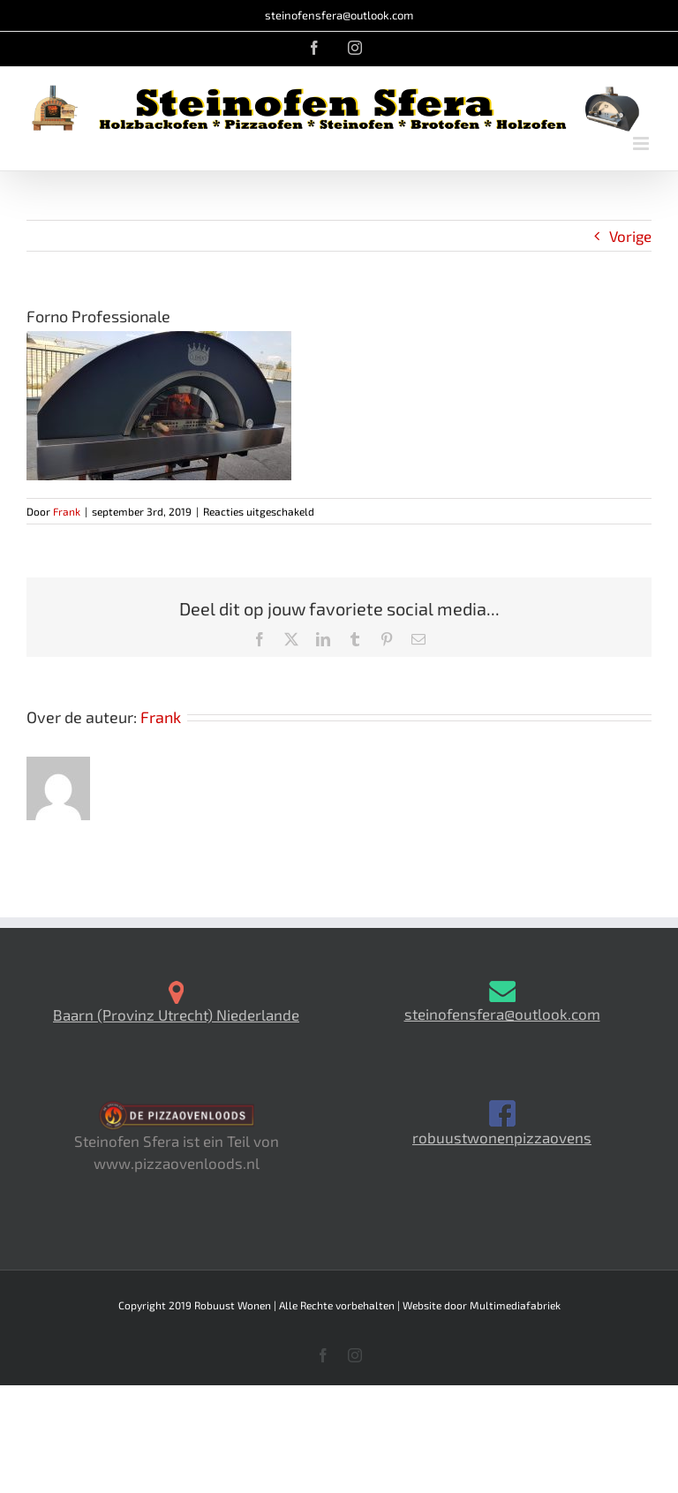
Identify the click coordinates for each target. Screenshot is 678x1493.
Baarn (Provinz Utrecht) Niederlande (176, 1014)
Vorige (630, 236)
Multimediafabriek (515, 1305)
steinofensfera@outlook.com (339, 15)
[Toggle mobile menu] (642, 143)
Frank (66, 511)
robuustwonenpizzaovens (501, 1137)
